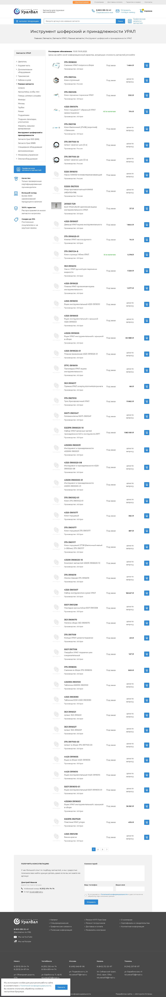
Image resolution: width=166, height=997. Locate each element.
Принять (61, 987)
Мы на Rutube (24, 941)
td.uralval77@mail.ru (78, 975)
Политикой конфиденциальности (114, 894)
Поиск (120, 21)
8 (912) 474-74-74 (47, 889)
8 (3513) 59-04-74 (21, 966)
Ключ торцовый (71, 516)
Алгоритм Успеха (143, 994)
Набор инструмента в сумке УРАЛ (80, 593)
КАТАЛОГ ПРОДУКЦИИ (29, 21)
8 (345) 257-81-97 (132, 966)
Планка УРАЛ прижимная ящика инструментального (79, 288)
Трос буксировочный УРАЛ (76, 401)
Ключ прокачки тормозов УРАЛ (78, 95)
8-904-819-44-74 (49, 969)
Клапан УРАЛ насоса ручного (77, 239)
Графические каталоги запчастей (139, 21)
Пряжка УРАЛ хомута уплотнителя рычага (83, 386)
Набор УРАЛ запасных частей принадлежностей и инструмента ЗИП (82, 432)
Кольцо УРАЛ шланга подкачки (78, 638)
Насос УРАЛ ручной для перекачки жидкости (80, 270)
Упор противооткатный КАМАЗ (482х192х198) (78, 191)
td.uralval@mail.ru (36, 892)
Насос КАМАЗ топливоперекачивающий (83, 175)
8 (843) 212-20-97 (104, 966)
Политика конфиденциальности (76, 994)
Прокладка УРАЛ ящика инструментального (75, 370)
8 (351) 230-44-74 (49, 966)
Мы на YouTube (25, 937)
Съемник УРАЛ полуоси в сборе (79, 65)
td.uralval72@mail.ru (133, 975)
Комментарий (90, 864)
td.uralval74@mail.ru (50, 978)
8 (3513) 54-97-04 (21, 969)
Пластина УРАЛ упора (74, 822)
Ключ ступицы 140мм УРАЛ (76, 254)
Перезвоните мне (104, 12)
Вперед (107, 849)
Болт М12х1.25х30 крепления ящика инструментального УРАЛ (80, 208)
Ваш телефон (90, 885)
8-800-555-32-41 (103, 10)
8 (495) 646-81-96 (76, 966)
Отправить (91, 902)
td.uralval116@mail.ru (106, 978)
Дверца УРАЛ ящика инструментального (83, 224)
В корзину (146, 65)
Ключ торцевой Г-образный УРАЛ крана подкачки (80, 111)
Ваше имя (120, 885)
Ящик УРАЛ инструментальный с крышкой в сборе (83, 337)
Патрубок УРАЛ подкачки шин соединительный (78, 653)
